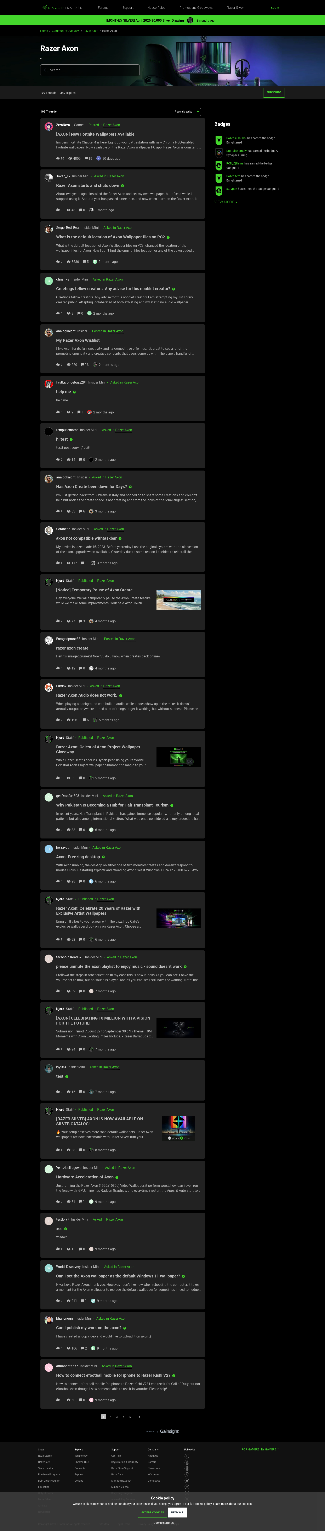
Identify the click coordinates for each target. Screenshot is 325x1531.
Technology (81, 1455)
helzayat (62, 847)
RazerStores (45, 1455)
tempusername (67, 430)
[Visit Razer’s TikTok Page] (186, 1486)
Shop (41, 1449)
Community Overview (66, 31)
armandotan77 (67, 1366)
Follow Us (189, 1449)
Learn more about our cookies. (232, 1504)
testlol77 (62, 1219)
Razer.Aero (233, 176)
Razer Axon (91, 31)
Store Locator (45, 1468)
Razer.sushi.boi (236, 138)
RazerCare (117, 1474)
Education (44, 1486)
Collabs (79, 1480)
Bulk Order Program (49, 1480)
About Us (153, 1455)
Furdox (61, 686)
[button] (275, 8)
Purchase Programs (49, 1474)
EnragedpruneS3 (68, 638)
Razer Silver (235, 8)
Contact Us (154, 1480)
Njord (60, 580)
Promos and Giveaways (196, 8)
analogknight (66, 331)
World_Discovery (68, 1266)
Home (44, 31)
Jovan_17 (63, 176)
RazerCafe (44, 1462)
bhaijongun (64, 1318)
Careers (152, 1462)
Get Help (116, 1455)
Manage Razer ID (121, 1480)
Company (153, 1449)
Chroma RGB (82, 1462)
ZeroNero (63, 125)
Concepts (80, 1468)
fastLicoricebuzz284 (71, 382)
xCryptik (231, 189)
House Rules (156, 8)
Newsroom (154, 1468)
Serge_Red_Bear (68, 227)
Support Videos (120, 1486)
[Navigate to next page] (139, 1416)
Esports (79, 1474)
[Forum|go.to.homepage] (62, 8)
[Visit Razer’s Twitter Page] (186, 1474)
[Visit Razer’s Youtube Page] (186, 1480)
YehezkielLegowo (68, 1167)
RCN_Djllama (235, 163)
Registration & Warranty (124, 1462)
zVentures (153, 1474)
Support (127, 8)
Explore (79, 1449)
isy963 (61, 1067)
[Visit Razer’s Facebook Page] (186, 1456)
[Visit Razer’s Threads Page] (186, 1468)
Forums (103, 8)
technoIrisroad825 (69, 957)
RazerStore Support (122, 1468)
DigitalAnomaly (236, 151)
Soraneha (63, 529)
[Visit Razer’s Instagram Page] (186, 1462)
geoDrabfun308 (67, 795)
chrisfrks (62, 279)
